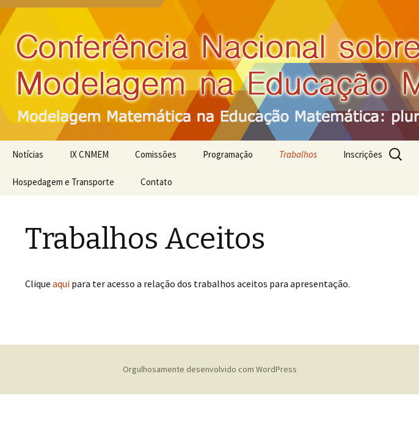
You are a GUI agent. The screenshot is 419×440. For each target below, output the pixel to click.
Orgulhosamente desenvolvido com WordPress (210, 369)
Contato (156, 182)
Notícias (27, 154)
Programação (228, 154)
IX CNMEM (89, 154)
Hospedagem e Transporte (63, 182)
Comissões (156, 154)
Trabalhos (298, 154)
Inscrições (362, 154)
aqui (61, 283)
